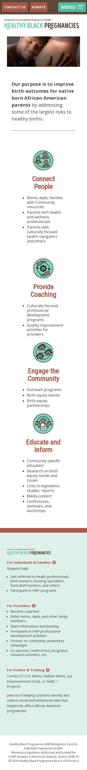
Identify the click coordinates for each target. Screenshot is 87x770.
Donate (39, 7)
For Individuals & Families (31, 562)
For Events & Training (28, 670)
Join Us (13, 695)
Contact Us (15, 7)
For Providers (21, 605)
